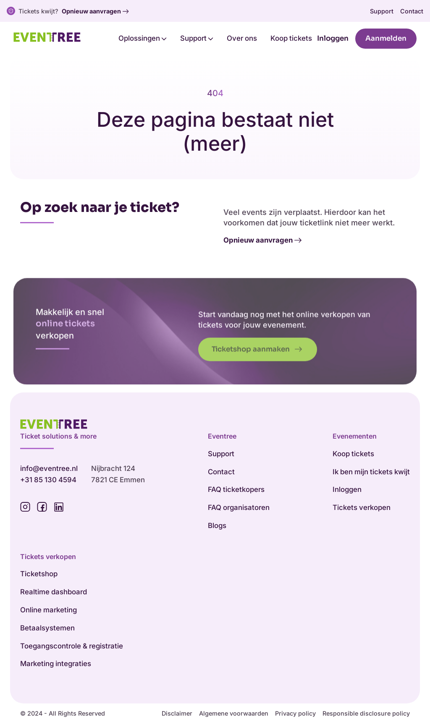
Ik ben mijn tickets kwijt (371, 472)
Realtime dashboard (53, 592)
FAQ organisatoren (239, 507)
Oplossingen (142, 38)
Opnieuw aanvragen (95, 11)
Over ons (242, 38)
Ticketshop (39, 574)
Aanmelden (385, 38)
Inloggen (333, 38)
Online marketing (48, 610)
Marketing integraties (55, 663)
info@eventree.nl (49, 468)
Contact (411, 11)
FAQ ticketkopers (236, 489)
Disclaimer (177, 713)
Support (381, 11)
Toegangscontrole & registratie (71, 646)
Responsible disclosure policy (366, 713)
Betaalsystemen (47, 628)
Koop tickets (291, 38)
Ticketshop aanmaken (257, 361)
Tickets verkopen (362, 507)
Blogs (217, 525)
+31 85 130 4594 (48, 480)
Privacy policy (295, 713)
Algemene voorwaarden (233, 713)
